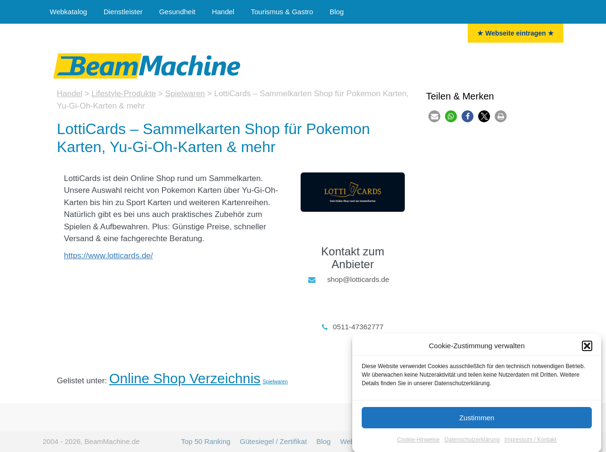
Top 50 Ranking (205, 441)
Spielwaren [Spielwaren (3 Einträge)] (275, 381)
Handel (223, 12)
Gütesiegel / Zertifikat (273, 441)
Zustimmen (476, 422)
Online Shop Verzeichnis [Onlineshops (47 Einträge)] (185, 378)
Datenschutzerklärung (472, 444)
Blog (337, 12)
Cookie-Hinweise (418, 444)
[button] (587, 350)
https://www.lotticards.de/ (108, 255)
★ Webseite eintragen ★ (515, 33)
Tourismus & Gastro (282, 12)
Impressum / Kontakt (530, 444)
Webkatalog (68, 12)
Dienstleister (123, 12)
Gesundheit (177, 12)
